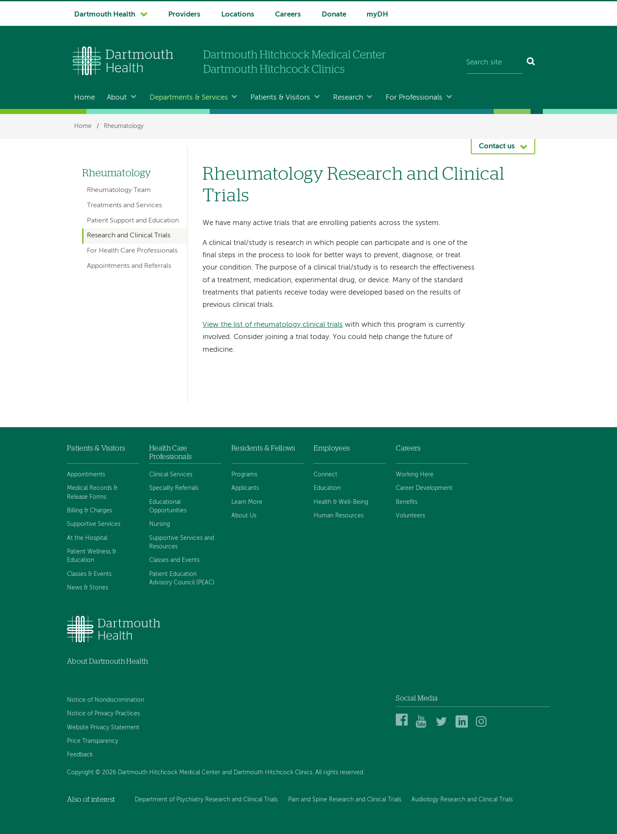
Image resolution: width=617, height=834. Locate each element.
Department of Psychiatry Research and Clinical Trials (206, 800)
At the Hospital (87, 538)
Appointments (86, 475)
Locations (237, 14)
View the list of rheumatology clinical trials (273, 324)
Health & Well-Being (341, 502)
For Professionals (414, 97)
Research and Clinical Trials (128, 235)
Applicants (245, 488)
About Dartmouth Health (107, 661)
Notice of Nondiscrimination (105, 700)
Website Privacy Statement (103, 728)
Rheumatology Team (119, 190)
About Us (243, 516)
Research (348, 97)
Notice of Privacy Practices (103, 714)
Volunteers (410, 516)
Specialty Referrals (173, 488)
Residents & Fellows (263, 448)
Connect (325, 475)
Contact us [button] (497, 146)
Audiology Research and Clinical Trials (462, 800)
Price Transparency (92, 741)
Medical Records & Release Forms (92, 492)
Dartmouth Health (104, 14)
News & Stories (87, 588)
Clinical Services (170, 475)
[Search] (531, 63)
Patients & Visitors (280, 97)
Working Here (415, 475)
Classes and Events (174, 560)
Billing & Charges (89, 511)
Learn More (246, 502)
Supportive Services (93, 524)
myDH (377, 14)
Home (84, 97)
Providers (184, 14)
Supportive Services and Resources (181, 542)
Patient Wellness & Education (91, 556)
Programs (244, 475)
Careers (288, 14)
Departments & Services (189, 97)
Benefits (406, 502)
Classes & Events (89, 574)
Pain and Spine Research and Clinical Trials (344, 800)
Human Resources (339, 516)
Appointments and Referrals (129, 266)
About (117, 97)
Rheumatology (124, 126)
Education (327, 488)
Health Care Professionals (170, 452)
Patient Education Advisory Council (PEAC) (181, 578)
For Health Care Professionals (132, 250)
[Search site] (494, 63)
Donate (334, 14)
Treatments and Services (124, 205)
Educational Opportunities (167, 506)
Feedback (80, 755)
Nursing (159, 524)
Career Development (424, 488)
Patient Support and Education (133, 220)
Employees (332, 448)
